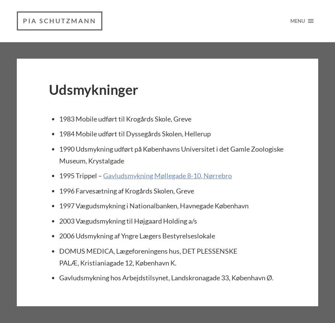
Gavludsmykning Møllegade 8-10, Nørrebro (167, 175)
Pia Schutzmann (59, 21)
